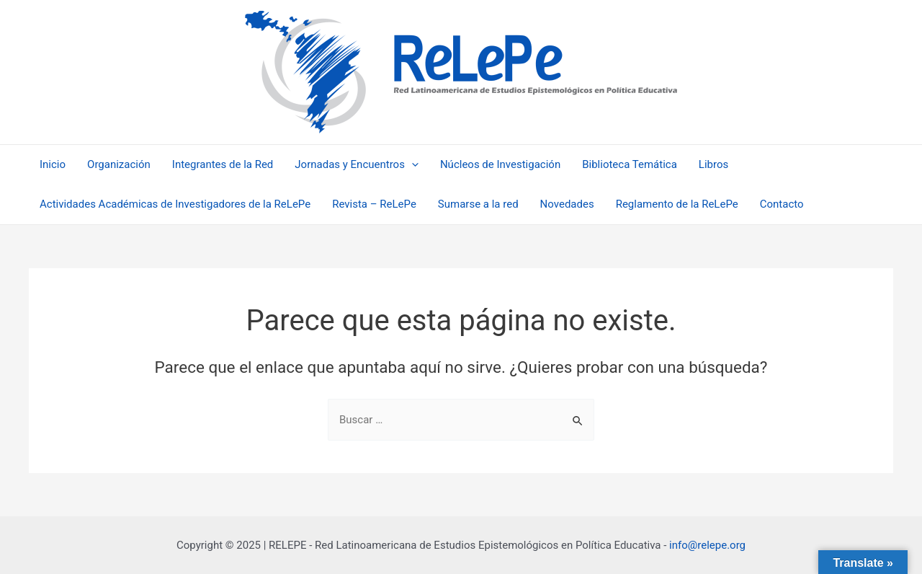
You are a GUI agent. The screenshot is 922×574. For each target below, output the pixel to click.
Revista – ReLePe (374, 204)
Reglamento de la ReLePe (677, 204)
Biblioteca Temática (629, 164)
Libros (713, 164)
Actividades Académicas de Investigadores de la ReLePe (175, 204)
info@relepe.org (707, 545)
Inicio (53, 164)
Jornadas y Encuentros (357, 165)
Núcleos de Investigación (500, 164)
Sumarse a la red (478, 204)
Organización (119, 164)
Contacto (782, 204)
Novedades (567, 204)
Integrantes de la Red (223, 164)
